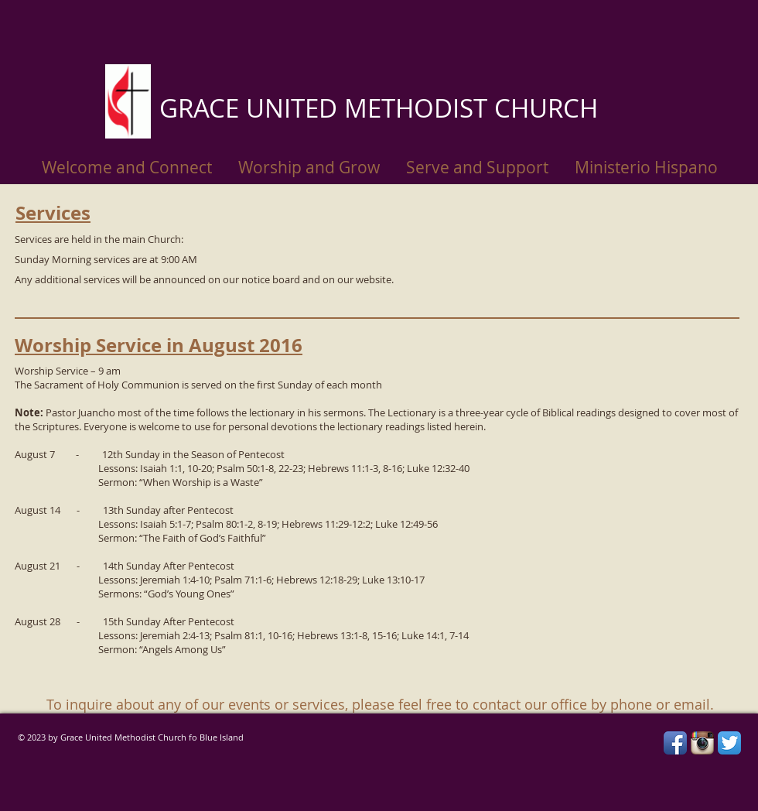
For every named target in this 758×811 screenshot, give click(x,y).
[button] (646, 167)
